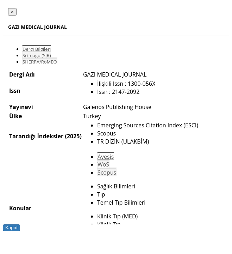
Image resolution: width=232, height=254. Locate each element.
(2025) (73, 136)
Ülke (15, 116)
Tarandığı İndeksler (36, 136)
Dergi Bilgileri (37, 49)
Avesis (106, 157)
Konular (20, 208)
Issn (14, 91)
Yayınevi (21, 107)
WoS (103, 164)
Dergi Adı (22, 74)
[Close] (12, 12)
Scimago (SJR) (37, 55)
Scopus (107, 172)
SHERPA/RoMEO (40, 62)
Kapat (11, 227)
